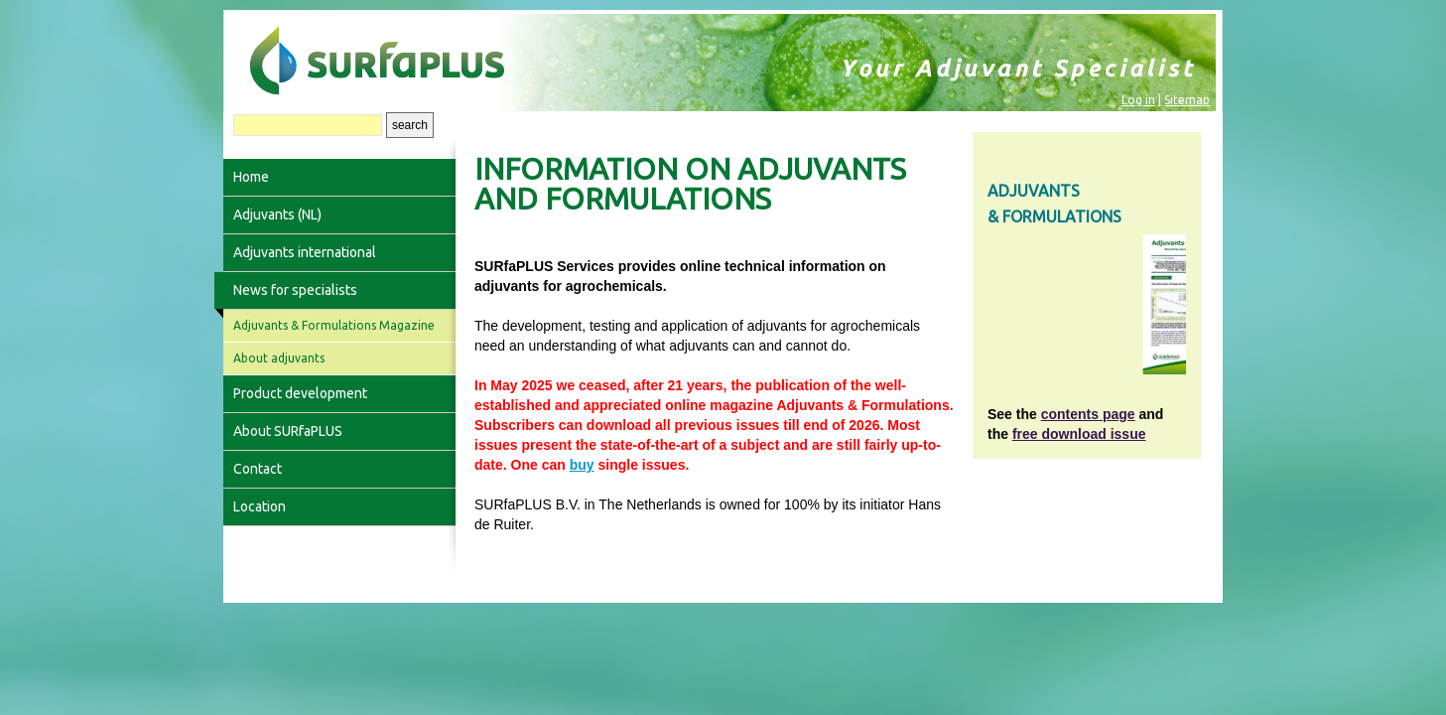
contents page (1088, 414)
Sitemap (1187, 99)
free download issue (1079, 434)
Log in (1138, 99)
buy (582, 465)
